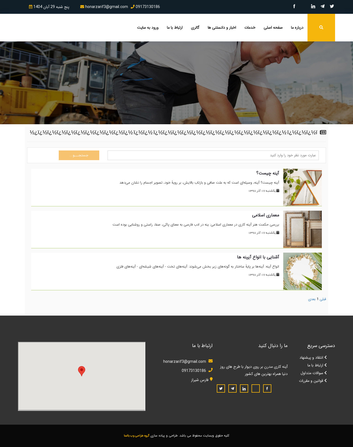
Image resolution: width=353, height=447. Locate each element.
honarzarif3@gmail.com (104, 7)
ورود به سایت (148, 28)
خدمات (249, 28)
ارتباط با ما (175, 28)
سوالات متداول (314, 373)
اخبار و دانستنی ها (222, 28)
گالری (195, 28)
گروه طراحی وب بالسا (136, 435)
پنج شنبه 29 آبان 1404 (49, 7)
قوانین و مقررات (313, 381)
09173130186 (145, 7)
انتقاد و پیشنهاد (313, 358)
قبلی (323, 299)
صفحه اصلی (273, 28)
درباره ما (297, 28)
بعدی (311, 299)
